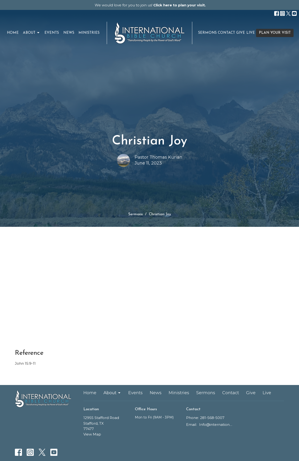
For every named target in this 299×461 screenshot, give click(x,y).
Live (250, 33)
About (31, 32)
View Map (92, 434)
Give (240, 33)
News (68, 33)
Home (13, 33)
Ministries (88, 33)
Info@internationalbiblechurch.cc (216, 424)
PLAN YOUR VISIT (275, 33)
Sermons (207, 33)
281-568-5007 (212, 417)
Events (51, 33)
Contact (226, 33)
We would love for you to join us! (150, 5)
